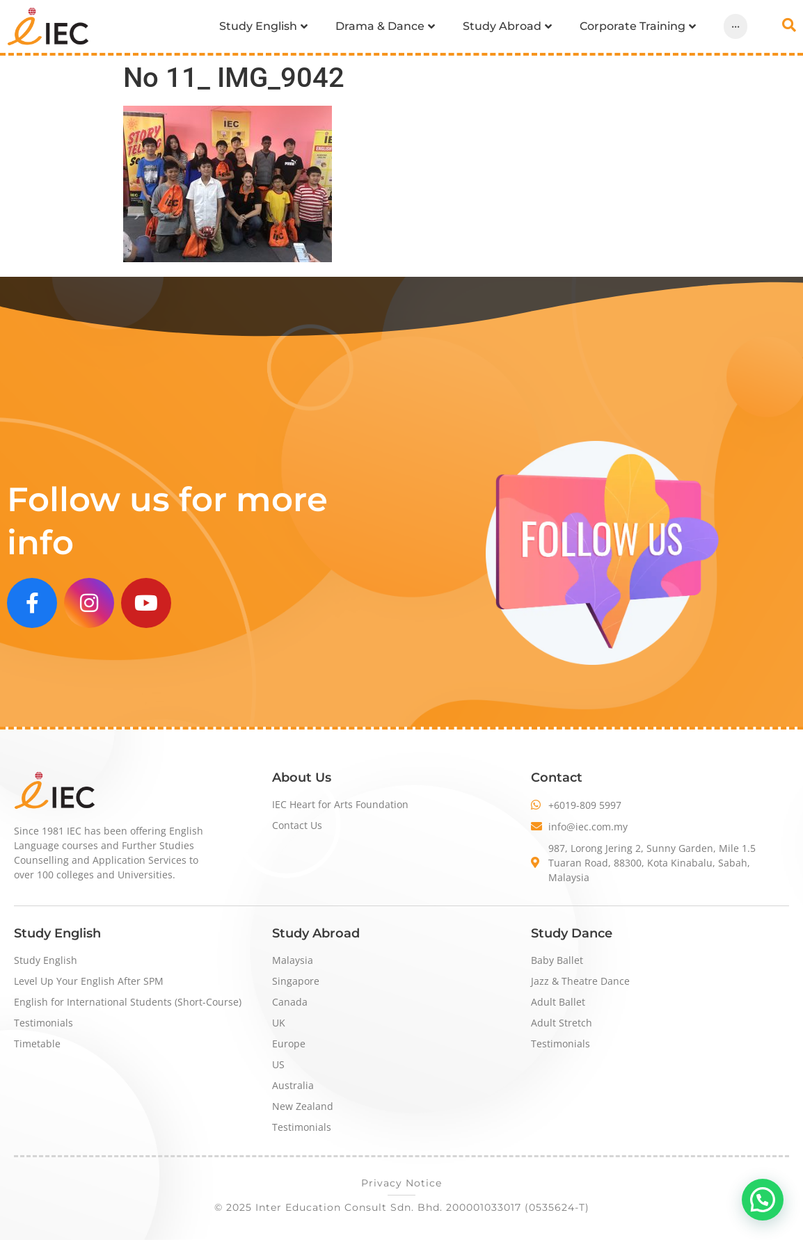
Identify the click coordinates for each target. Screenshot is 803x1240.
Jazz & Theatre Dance (580, 981)
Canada (290, 1001)
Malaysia (292, 960)
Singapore (295, 981)
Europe (288, 1043)
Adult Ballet (558, 1001)
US (278, 1064)
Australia (293, 1085)
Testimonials (43, 1022)
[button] (763, 1200)
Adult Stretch (561, 1022)
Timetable (37, 1043)
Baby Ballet (557, 960)
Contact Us (297, 825)
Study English (45, 960)
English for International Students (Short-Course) (127, 1001)
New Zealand (302, 1106)
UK (278, 1022)
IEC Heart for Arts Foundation (340, 804)
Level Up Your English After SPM (89, 981)
